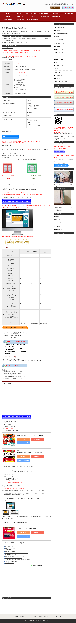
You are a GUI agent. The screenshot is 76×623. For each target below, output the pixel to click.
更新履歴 (40, 616)
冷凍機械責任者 (58, 229)
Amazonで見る (23, 439)
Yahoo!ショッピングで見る (23, 442)
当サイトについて (59, 49)
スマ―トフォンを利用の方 (61, 81)
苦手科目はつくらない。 (10, 551)
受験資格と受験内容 (59, 27)
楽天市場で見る (37, 439)
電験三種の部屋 (20, 19)
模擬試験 (8, 16)
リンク (29, 616)
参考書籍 (57, 36)
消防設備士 (57, 226)
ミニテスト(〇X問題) (31, 13)
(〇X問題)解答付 (45, 16)
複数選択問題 (20, 16)
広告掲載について (59, 65)
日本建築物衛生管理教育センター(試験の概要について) (14, 42)
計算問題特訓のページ (57, 16)
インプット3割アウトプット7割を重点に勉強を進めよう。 (18, 559)
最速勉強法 (57, 30)
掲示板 (56, 56)
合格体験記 (57, 46)
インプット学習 (6, 184)
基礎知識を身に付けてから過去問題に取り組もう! (16, 553)
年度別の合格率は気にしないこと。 (13, 558)
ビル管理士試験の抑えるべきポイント (63, 33)
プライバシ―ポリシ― (56, 616)
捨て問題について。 (9, 563)
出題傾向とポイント (43, 13)
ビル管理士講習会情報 (60, 43)
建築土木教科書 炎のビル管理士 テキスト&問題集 (30, 435)
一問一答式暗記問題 (68, 13)
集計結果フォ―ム (59, 52)
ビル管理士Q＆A (58, 75)
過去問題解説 (32, 16)
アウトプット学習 (31, 184)
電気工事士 (57, 219)
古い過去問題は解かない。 (11, 554)
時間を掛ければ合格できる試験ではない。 (15, 556)
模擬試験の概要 (5, 157)
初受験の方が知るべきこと (11, 549)
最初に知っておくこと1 (10, 546)
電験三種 (57, 216)
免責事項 (34, 616)
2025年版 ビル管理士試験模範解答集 (26, 528)
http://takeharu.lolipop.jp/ (59, 139)
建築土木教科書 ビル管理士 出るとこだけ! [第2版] (30, 452)
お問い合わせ (47, 616)
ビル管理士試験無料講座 (32, 19)
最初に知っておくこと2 (10, 548)
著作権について (58, 69)
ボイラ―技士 (58, 223)
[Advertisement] (19, 23)
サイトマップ (58, 78)
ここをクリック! (58, 210)
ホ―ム (7, 13)
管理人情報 (57, 72)
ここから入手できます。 (7, 48)
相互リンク (57, 62)
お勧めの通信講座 (8, 19)
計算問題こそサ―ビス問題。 (11, 561)
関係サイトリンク (59, 59)
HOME (16, 616)
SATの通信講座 (59, 143)
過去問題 (19, 13)
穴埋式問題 (55, 13)
